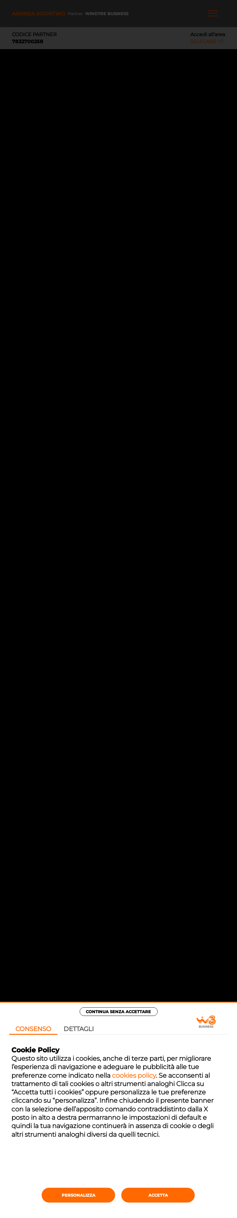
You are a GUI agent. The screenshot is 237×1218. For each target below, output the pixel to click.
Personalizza (78, 1195)
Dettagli (79, 1029)
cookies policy (134, 1075)
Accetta (158, 1195)
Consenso (33, 1029)
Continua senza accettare (118, 1011)
